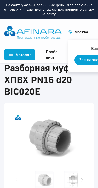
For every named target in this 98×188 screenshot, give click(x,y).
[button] (78, 32)
